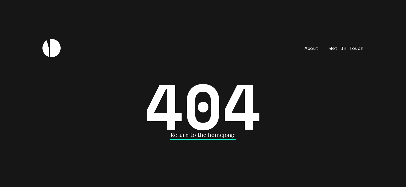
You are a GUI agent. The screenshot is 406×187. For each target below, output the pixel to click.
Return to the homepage (203, 134)
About (311, 48)
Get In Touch (346, 48)
